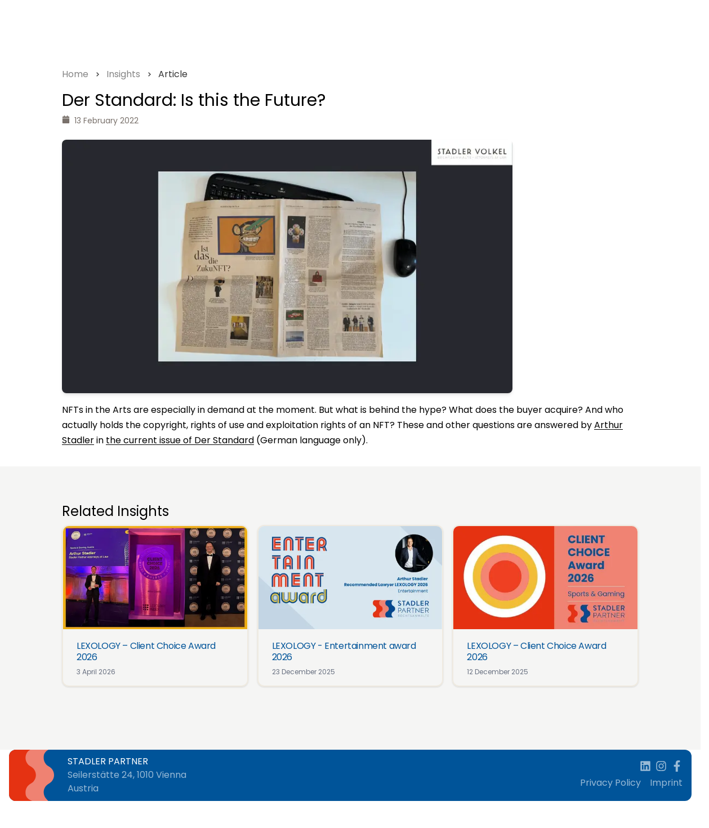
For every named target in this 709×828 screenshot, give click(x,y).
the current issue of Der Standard (180, 440)
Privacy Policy (610, 782)
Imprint (666, 782)
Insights (123, 74)
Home (75, 74)
